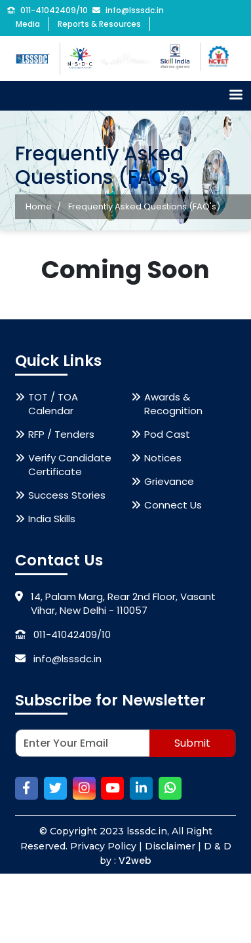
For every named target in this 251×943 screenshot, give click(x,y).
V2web (135, 861)
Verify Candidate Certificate (69, 466)
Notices (163, 459)
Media (28, 23)
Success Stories (67, 496)
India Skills (51, 520)
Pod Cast (167, 435)
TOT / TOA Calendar (53, 405)
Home (39, 206)
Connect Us (173, 506)
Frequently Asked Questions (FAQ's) (144, 206)
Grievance (169, 482)
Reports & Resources (99, 23)
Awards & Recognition (173, 405)
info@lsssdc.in (128, 10)
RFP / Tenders (61, 435)
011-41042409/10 (47, 10)
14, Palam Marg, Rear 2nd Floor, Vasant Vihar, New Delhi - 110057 (115, 604)
